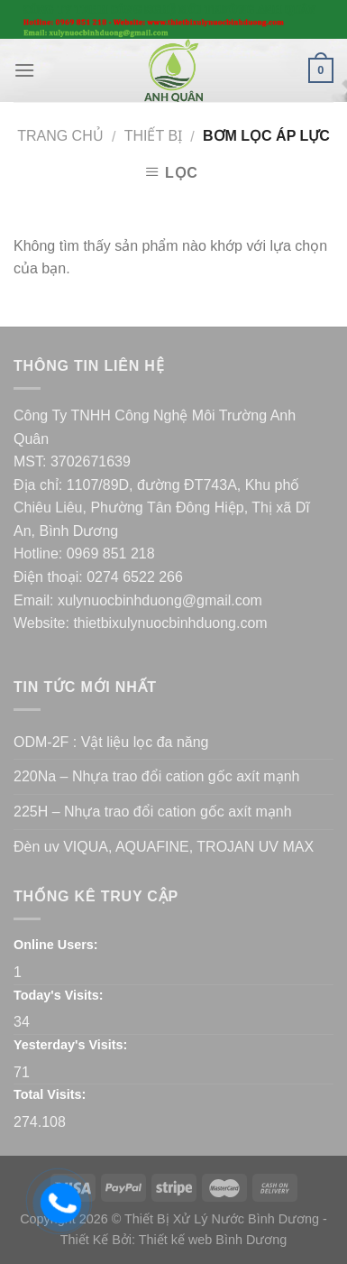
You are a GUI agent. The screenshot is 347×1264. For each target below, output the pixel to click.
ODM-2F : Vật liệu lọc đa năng (111, 742)
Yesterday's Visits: (70, 1045)
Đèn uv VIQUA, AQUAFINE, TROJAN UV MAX (164, 846)
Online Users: (56, 944)
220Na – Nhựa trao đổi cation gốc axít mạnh (157, 776)
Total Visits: (50, 1094)
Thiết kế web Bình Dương (213, 1239)
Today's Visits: (59, 995)
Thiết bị (153, 135)
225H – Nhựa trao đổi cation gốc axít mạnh (153, 811)
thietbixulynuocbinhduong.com (170, 623)
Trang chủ (60, 135)
